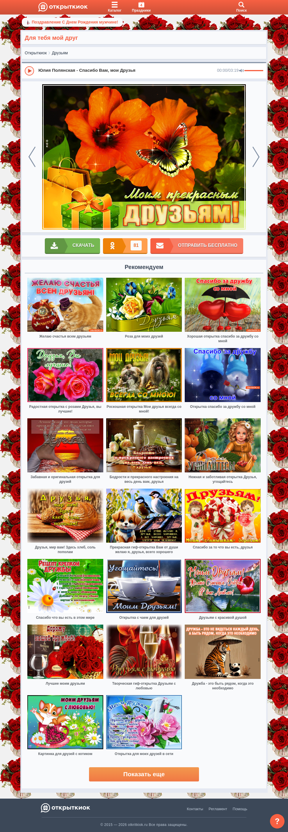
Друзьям (60, 53)
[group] (144, 70)
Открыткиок (36, 53)
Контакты (195, 809)
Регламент (218, 809)
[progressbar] (253, 71)
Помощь (240, 809)
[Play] (29, 71)
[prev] (32, 156)
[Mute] (241, 71)
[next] (256, 156)
